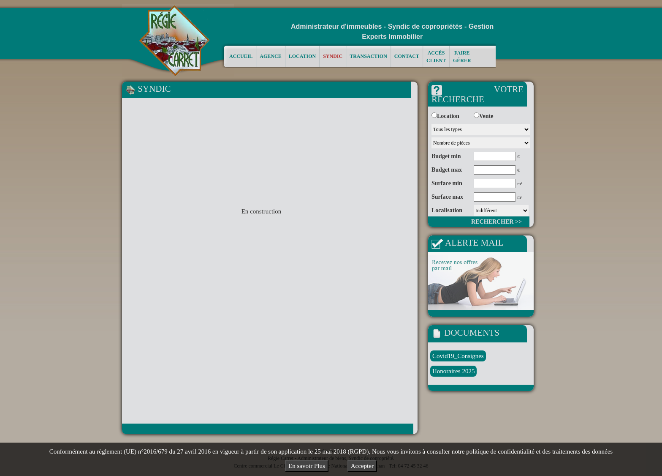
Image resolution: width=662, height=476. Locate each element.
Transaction (368, 56)
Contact (406, 56)
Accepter (362, 465)
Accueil (240, 56)
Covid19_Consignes (458, 356)
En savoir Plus (306, 465)
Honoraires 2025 (453, 371)
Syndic (332, 56)
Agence (270, 56)
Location (302, 56)
